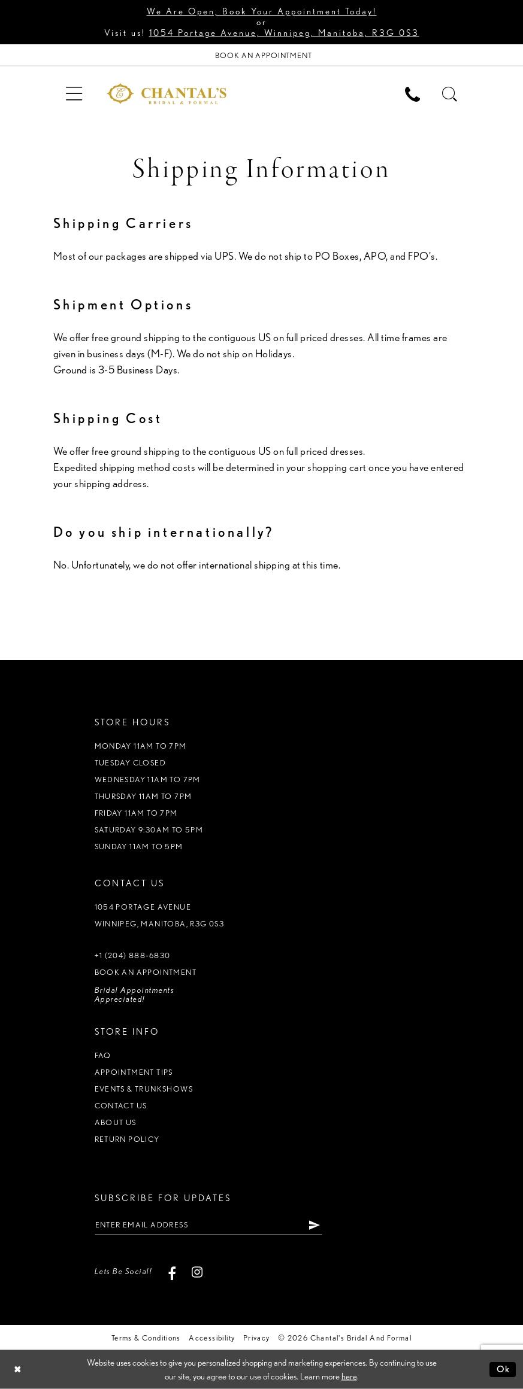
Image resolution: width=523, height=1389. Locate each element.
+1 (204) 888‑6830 (133, 955)
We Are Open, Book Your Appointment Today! (262, 11)
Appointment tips (134, 1072)
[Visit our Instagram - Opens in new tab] (196, 1271)
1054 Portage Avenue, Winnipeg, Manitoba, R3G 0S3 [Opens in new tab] (284, 33)
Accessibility (212, 1337)
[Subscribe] (314, 1224)
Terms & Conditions (146, 1337)
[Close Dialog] (17, 1369)
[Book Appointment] (261, 55)
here (349, 1376)
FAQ (103, 1055)
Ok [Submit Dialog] (503, 1369)
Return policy (127, 1139)
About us (116, 1122)
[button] (74, 93)
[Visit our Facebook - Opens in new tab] (171, 1271)
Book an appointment (145, 972)
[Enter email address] (208, 1224)
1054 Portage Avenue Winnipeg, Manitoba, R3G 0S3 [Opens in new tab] (160, 915)
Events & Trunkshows (144, 1088)
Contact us (121, 1105)
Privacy (256, 1337)
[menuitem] (74, 93)
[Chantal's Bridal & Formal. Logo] (166, 93)
